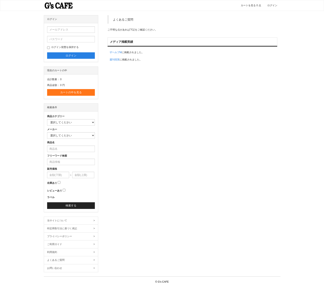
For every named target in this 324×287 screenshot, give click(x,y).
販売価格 (52, 168)
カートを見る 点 (251, 5)
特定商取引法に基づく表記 (71, 228)
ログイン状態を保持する (63, 47)
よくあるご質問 (71, 260)
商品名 (51, 142)
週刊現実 (115, 59)
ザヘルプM (116, 52)
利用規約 (71, 252)
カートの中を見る (71, 92)
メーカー (52, 129)
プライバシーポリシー (71, 236)
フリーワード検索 (57, 155)
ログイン (272, 5)
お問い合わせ (71, 268)
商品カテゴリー (56, 116)
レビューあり (54, 190)
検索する (71, 205)
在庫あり (52, 183)
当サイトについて (71, 220)
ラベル (51, 197)
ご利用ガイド (71, 244)
